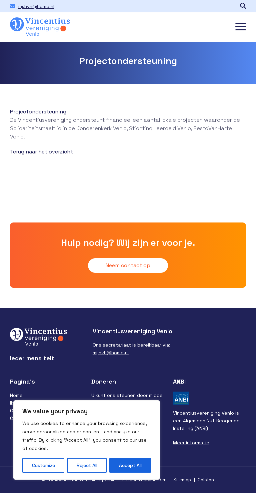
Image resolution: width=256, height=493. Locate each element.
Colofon (206, 480)
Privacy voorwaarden (144, 480)
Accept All (130, 465)
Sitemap (182, 480)
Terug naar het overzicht (41, 151)
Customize (43, 465)
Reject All (87, 465)
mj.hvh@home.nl (36, 6)
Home (16, 395)
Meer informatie (191, 443)
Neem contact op (128, 265)
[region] (86, 440)
